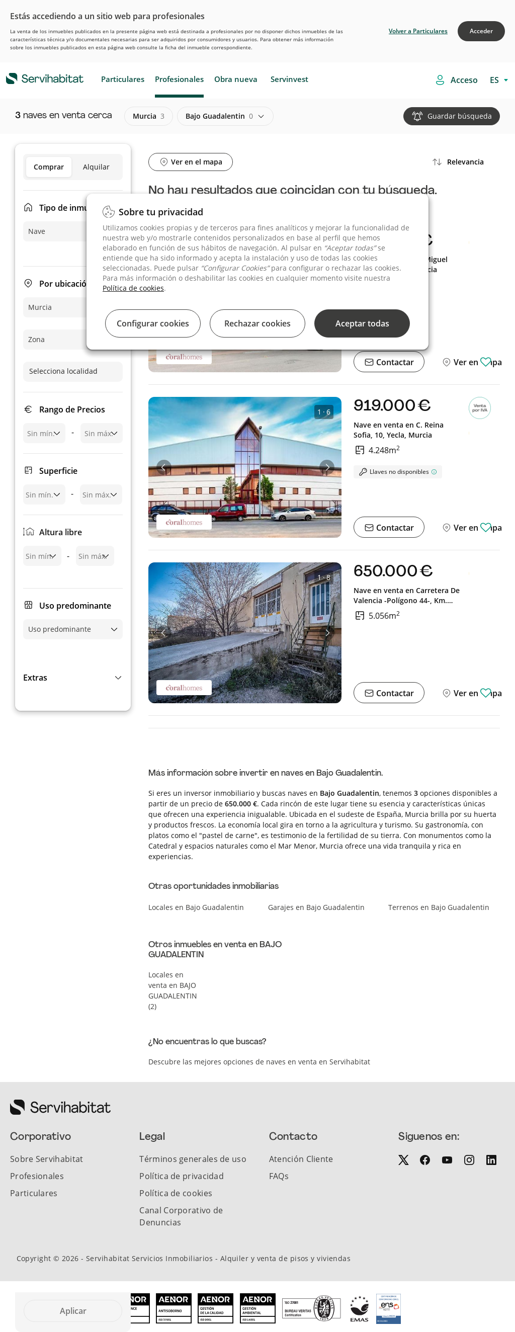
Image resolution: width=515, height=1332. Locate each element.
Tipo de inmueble (72, 207)
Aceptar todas (362, 323)
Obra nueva (236, 79)
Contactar (394, 362)
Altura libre (60, 532)
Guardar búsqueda (459, 116)
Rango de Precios (72, 409)
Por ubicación (65, 283)
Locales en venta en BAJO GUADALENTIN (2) (172, 990)
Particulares (122, 79)
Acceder (481, 31)
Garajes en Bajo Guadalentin (316, 907)
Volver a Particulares (418, 31)
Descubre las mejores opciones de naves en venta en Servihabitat (259, 1061)
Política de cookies (133, 288)
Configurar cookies (153, 323)
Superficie (58, 470)
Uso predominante (75, 605)
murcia (148, 116)
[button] (73, 678)
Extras (35, 677)
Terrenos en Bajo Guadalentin (438, 907)
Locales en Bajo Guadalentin (196, 907)
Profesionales (179, 79)
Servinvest (289, 79)
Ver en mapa (477, 362)
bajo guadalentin (219, 116)
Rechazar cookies (257, 323)
